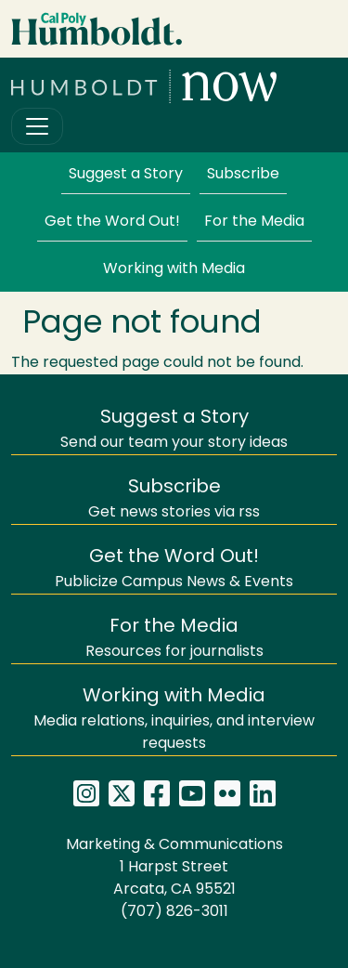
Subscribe (243, 174)
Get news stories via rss (174, 499)
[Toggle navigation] (37, 126)
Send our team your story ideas (174, 430)
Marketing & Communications (174, 845)
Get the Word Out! (112, 222)
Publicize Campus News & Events (174, 569)
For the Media (254, 222)
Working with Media (174, 269)
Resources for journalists (174, 639)
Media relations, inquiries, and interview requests (174, 719)
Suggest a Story (126, 174)
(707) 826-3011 (174, 912)
